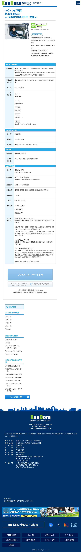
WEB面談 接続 (11, 535)
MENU (78, 3)
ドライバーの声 (49, 540)
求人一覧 (31, 535)
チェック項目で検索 (16, 397)
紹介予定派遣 (30, 540)
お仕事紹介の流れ (11, 540)
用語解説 (11, 545)
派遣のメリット (49, 535)
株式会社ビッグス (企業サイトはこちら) (28, 443)
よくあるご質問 (69, 540)
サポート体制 (69, 535)
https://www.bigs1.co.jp (26, 467)
